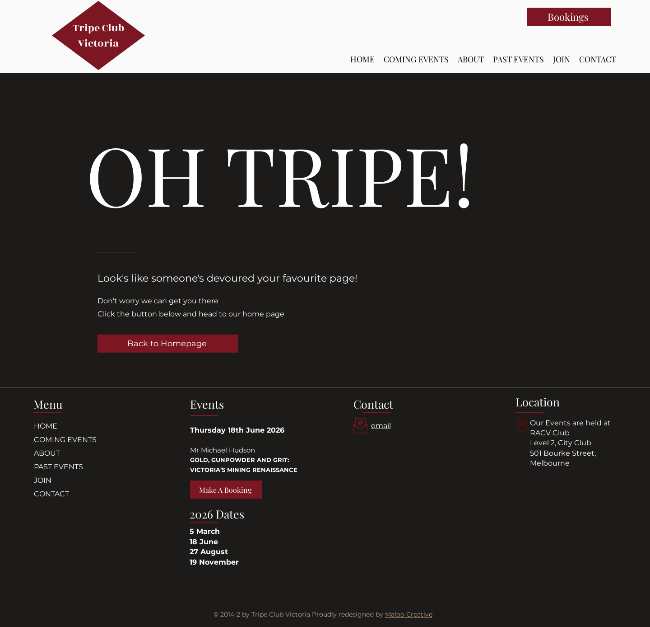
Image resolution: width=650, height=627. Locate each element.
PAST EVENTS (58, 466)
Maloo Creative (408, 614)
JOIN (42, 480)
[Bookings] (569, 17)
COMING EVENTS (65, 439)
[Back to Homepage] (168, 344)
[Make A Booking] (226, 490)
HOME (45, 426)
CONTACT (51, 494)
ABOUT (47, 453)
